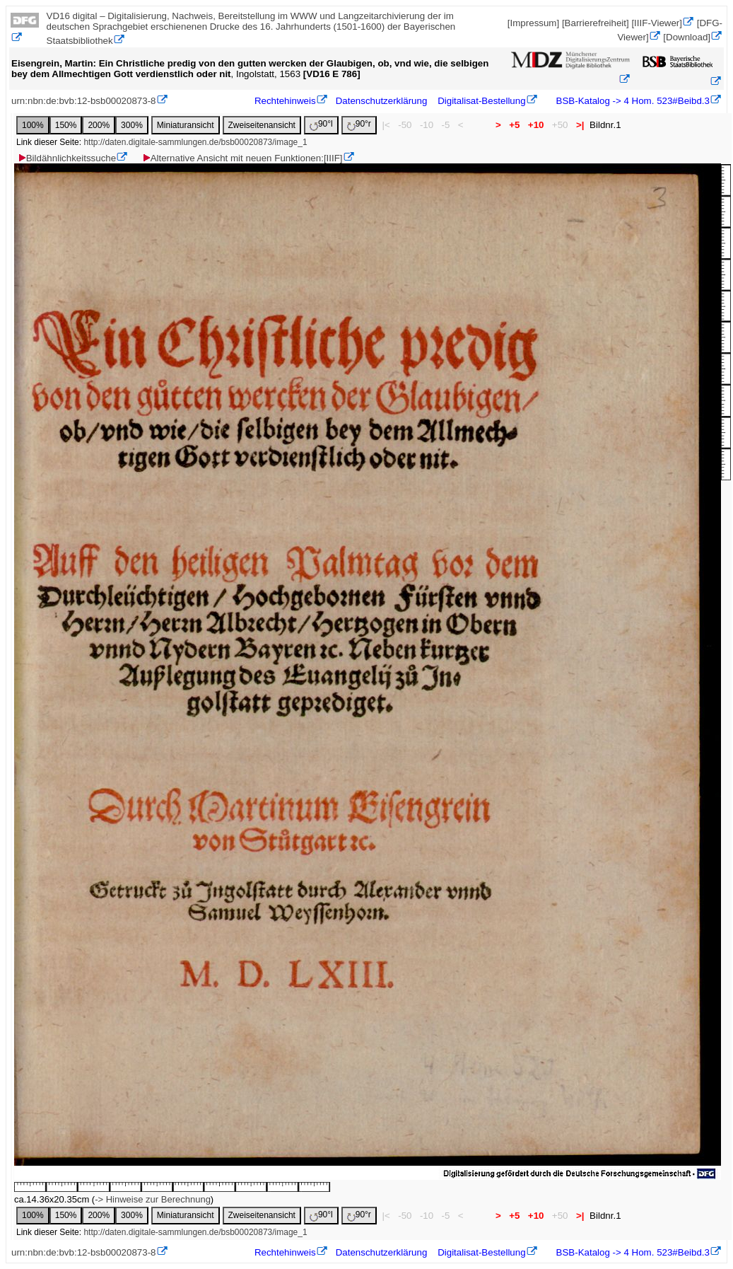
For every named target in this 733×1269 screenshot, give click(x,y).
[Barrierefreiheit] (595, 23)
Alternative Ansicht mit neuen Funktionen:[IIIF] (242, 158)
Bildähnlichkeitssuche (66, 158)
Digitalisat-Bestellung (481, 100)
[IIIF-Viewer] (656, 23)
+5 (515, 125)
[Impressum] (533, 23)
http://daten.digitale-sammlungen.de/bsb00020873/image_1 (195, 142)
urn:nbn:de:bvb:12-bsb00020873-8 (83, 100)
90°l (321, 125)
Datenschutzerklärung (382, 100)
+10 (535, 125)
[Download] (686, 37)
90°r (359, 125)
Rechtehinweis (285, 100)
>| (580, 125)
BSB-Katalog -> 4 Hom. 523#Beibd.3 (631, 100)
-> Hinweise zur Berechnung (153, 1199)
